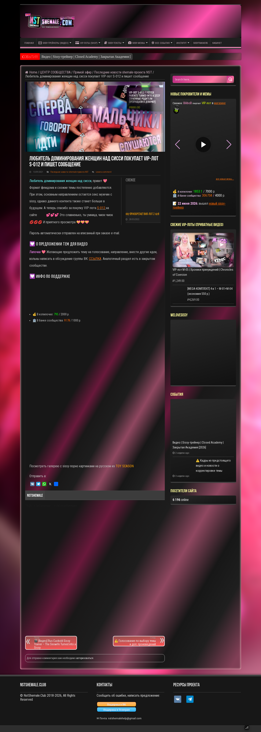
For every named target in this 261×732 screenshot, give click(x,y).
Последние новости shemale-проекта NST (123, 72)
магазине (220, 103)
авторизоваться (84, 658)
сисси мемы (43, 506)
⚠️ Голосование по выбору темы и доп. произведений (134, 641)
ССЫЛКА (95, 259)
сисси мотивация (66, 506)
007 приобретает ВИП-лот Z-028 (142, 214)
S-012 (101, 208)
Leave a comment (103, 172)
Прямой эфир (82, 72)
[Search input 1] (200, 79)
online (181, 500)
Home (31, 72)
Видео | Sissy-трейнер (57, 56)
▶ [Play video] (203, 144)
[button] (229, 144)
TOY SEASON (125, 466)
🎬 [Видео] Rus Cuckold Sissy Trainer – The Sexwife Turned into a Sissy (55, 642)
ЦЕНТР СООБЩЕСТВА (55, 72)
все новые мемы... (225, 179)
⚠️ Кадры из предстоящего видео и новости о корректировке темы (213, 465)
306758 (207, 195)
